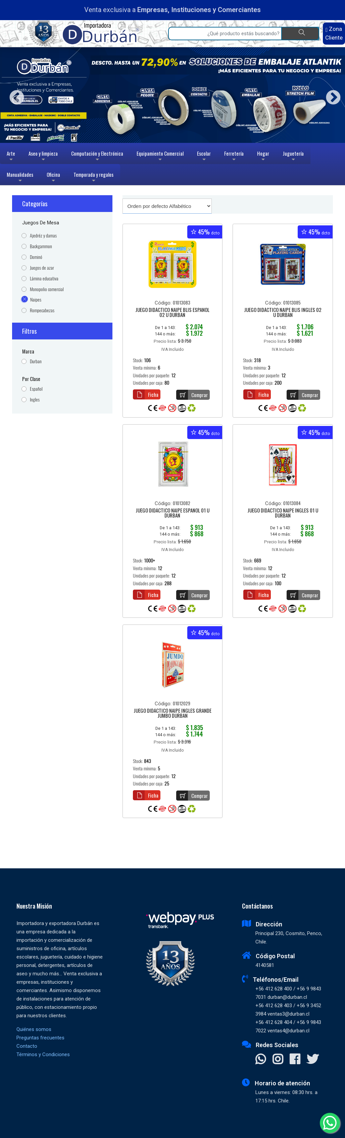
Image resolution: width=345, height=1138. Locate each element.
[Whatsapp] (330, 1123)
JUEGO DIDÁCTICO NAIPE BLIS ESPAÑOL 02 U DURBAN (172, 312)
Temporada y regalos (93, 178)
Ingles (35, 399)
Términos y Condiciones (43, 1054)
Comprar (192, 395)
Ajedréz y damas (43, 235)
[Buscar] (300, 33)
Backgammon (41, 246)
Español (36, 389)
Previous (14, 95)
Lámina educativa (44, 278)
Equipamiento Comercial (160, 157)
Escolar (204, 157)
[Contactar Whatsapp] (260, 1060)
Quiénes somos (33, 1029)
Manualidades (20, 178)
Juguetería (293, 157)
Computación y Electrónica (97, 157)
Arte (11, 157)
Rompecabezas (42, 310)
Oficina (53, 178)
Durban (36, 361)
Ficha (145, 394)
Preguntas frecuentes (40, 1038)
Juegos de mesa (40, 223)
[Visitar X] (312, 1060)
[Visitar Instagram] (278, 1060)
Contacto (26, 1046)
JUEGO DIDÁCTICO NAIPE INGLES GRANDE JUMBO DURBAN (172, 713)
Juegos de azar (42, 268)
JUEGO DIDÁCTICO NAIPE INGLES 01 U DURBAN (282, 513)
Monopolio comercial (47, 289)
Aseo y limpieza (43, 157)
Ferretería (234, 157)
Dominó (36, 257)
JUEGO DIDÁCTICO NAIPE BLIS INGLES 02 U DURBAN (283, 312)
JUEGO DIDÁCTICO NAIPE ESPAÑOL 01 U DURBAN (172, 513)
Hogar (263, 157)
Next (331, 95)
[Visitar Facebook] (295, 1060)
